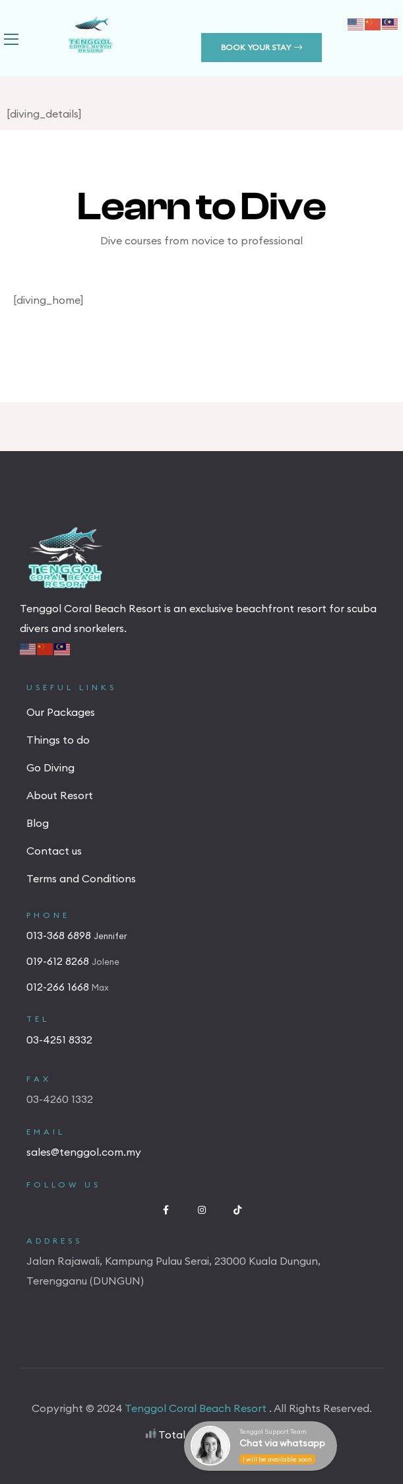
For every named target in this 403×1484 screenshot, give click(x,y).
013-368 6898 (60, 935)
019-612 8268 (59, 961)
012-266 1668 (59, 986)
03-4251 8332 (59, 1039)
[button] (261, 47)
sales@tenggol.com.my (83, 1151)
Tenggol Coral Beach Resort (197, 1408)
